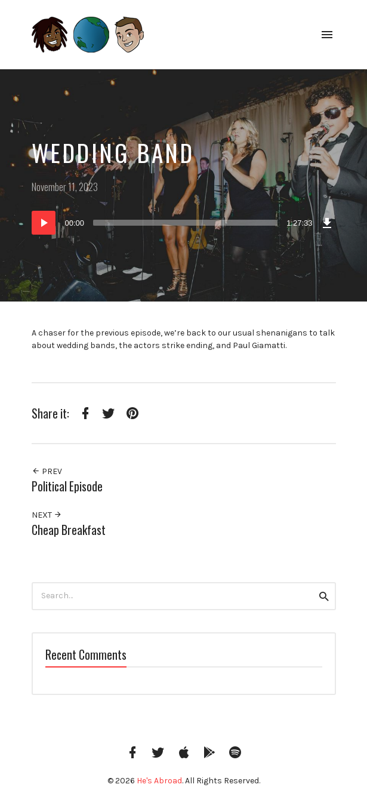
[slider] (185, 223)
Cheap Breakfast (69, 530)
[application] (184, 223)
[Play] (43, 223)
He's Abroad (159, 781)
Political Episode (67, 486)
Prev (47, 471)
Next (47, 515)
